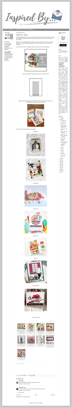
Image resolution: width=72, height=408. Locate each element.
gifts (63, 78)
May (61, 150)
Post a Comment (21, 392)
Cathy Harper (35, 183)
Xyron (60, 113)
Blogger (41, 402)
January (62, 156)
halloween (63, 80)
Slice (59, 101)
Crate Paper (65, 68)
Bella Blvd (62, 59)
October (62, 123)
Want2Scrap (60, 111)
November (63, 122)
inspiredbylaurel (64, 82)
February (62, 154)
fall (67, 74)
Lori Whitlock (62, 87)
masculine (66, 87)
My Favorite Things (63, 89)
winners (63, 112)
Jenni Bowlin (61, 83)
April (62, 151)
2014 (61, 167)
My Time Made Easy (62, 91)
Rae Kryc (36, 258)
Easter (64, 73)
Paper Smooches (65, 94)
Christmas (60, 67)
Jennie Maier (21, 387)
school (67, 99)
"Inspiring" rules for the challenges (24, 29)
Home (5, 29)
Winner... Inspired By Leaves (64, 127)
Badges (11, 29)
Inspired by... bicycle (63, 140)
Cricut (60, 70)
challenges (62, 66)
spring (64, 102)
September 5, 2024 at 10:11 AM (24, 383)
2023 (61, 158)
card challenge (61, 60)
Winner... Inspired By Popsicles (64, 142)
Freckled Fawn (63, 77)
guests (60, 80)
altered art (61, 57)
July (61, 147)
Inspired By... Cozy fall (64, 129)
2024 (61, 119)
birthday (66, 59)
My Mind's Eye (65, 90)
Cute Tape (66, 70)
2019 (61, 164)
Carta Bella (61, 61)
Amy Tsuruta (35, 208)
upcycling (66, 110)
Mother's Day (64, 88)
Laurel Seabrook (35, 285)
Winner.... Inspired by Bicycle (64, 132)
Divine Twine (65, 72)
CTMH (63, 70)
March (62, 153)
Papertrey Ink (61, 95)
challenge (66, 61)
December (63, 120)
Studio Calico (65, 103)
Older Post (53, 394)
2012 (61, 170)
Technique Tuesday (63, 105)
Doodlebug (60, 73)
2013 (61, 169)
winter (67, 112)
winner (60, 112)
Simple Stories (65, 100)
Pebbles (66, 95)
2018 (61, 166)
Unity (63, 110)
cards (66, 60)
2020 (61, 163)
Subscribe (63, 45)
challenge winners (61, 63)
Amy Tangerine (63, 58)
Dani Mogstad (61, 71)
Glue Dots (66, 79)
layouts (64, 85)
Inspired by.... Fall (64, 133)
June (62, 148)
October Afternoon (63, 93)
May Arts (60, 88)
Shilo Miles (36, 131)
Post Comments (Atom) (25, 396)
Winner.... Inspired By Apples (64, 136)
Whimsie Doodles (65, 111)
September (63, 125)
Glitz (62, 79)
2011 (61, 172)
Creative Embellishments (63, 69)
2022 (61, 159)
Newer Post (18, 394)
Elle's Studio (63, 74)
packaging (60, 94)
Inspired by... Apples (63, 145)
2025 (61, 117)
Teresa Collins (61, 106)
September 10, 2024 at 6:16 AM (24, 390)
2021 (61, 161)
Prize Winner (63, 137)
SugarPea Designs (63, 104)
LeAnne (20, 380)
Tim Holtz (60, 110)
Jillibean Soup (65, 84)
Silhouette (61, 100)
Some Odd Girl (62, 101)
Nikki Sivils (65, 92)
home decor (62, 81)
